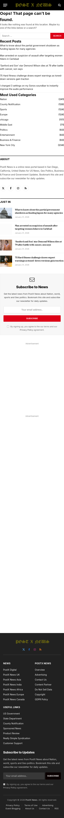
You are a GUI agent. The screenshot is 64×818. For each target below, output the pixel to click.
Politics (3, 129)
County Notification (10, 104)
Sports (3, 109)
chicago (4, 119)
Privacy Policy (26, 330)
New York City (7, 145)
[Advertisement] (32, 378)
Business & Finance (10, 140)
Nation (3, 99)
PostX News (31, 800)
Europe (3, 114)
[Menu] (5, 5)
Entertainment (7, 135)
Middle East (6, 124)
